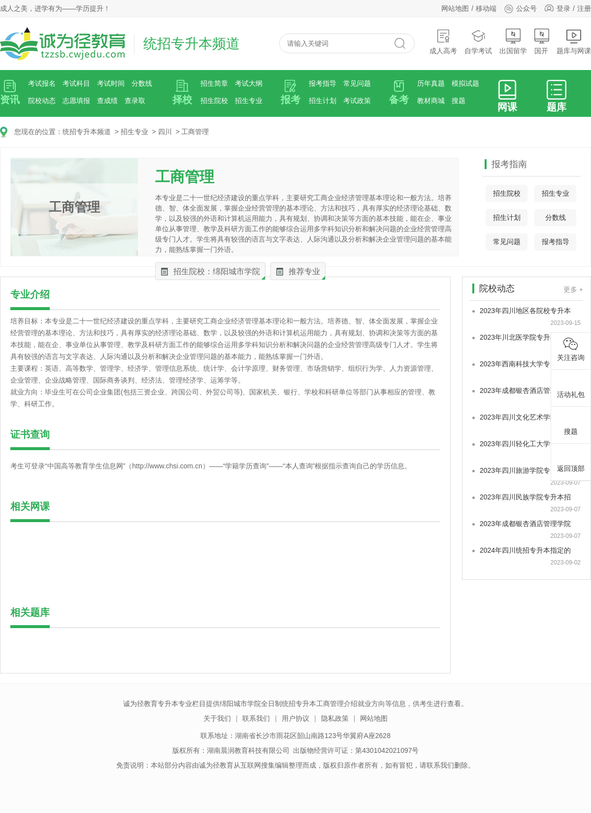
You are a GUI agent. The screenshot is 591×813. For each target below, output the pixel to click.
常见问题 (357, 83)
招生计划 (322, 101)
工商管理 (195, 132)
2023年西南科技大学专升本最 (525, 364)
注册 (584, 8)
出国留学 (513, 42)
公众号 (520, 8)
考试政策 (357, 101)
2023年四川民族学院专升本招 (525, 497)
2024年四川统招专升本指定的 (525, 550)
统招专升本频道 (87, 132)
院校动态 (42, 101)
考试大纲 (249, 83)
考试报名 (42, 83)
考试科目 (76, 83)
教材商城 (431, 101)
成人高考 (443, 42)
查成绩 (107, 101)
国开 (541, 42)
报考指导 (322, 83)
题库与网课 (574, 42)
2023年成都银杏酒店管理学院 (525, 390)
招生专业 (249, 101)
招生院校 (214, 101)
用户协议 (295, 718)
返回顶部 (571, 460)
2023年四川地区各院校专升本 (525, 311)
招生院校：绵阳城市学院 (216, 271)
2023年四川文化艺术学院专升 (525, 417)
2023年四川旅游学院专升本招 (525, 470)
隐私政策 (335, 718)
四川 (165, 132)
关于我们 (217, 718)
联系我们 (256, 718)
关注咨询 (571, 349)
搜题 (458, 101)
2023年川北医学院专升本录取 (525, 337)
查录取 (135, 101)
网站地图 (455, 8)
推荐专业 (304, 271)
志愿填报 (76, 101)
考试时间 (111, 83)
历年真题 (431, 83)
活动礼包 (571, 386)
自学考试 (478, 42)
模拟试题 (465, 83)
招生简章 (214, 83)
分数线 (141, 83)
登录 (563, 8)
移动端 (486, 8)
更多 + (573, 289)
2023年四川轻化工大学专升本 (525, 444)
